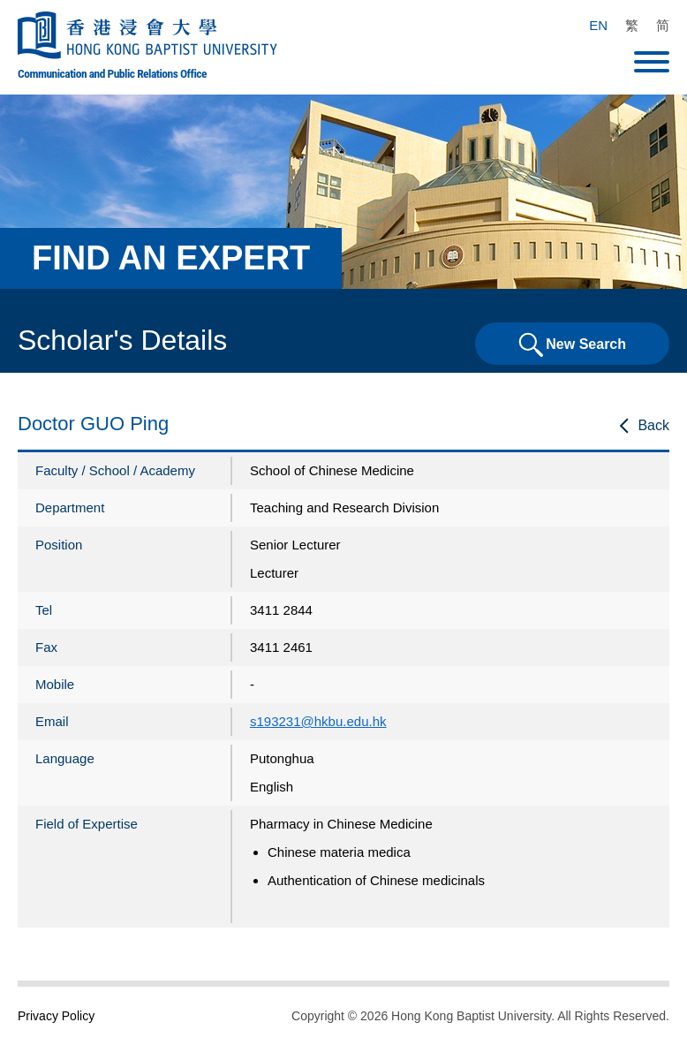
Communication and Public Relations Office (112, 73)
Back (653, 425)
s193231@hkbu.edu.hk (318, 721)
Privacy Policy (56, 1016)
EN (598, 25)
